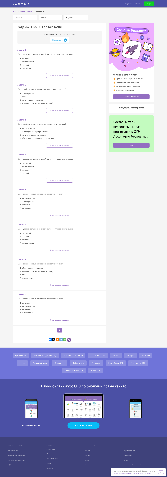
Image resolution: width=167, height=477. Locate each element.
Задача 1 (21, 50)
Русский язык (20, 355)
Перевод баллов (129, 451)
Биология (146, 355)
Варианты (88, 465)
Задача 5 (21, 189)
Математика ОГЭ (138, 363)
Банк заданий (128, 446)
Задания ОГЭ (89, 455)
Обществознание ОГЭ (74, 370)
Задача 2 (21, 84)
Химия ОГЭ (95, 370)
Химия (22, 363)
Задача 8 (21, 294)
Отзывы (126, 460)
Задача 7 (21, 259)
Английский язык (40, 363)
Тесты (87, 460)
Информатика (78, 363)
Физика (116, 355)
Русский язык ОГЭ (115, 363)
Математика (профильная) (45, 355)
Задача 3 (21, 119)
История (130, 355)
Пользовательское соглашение (142, 473)
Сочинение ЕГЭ (128, 455)
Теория (87, 451)
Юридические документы (16, 455)
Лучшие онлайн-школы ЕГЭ (132, 465)
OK (161, 472)
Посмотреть (59, 40)
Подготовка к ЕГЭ (90, 446)
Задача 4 (21, 154)
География (96, 363)
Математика (50, 454)
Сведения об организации (16, 460)
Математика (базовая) (73, 355)
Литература (59, 363)
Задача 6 (21, 224)
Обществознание (98, 355)
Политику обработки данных (122, 473)
